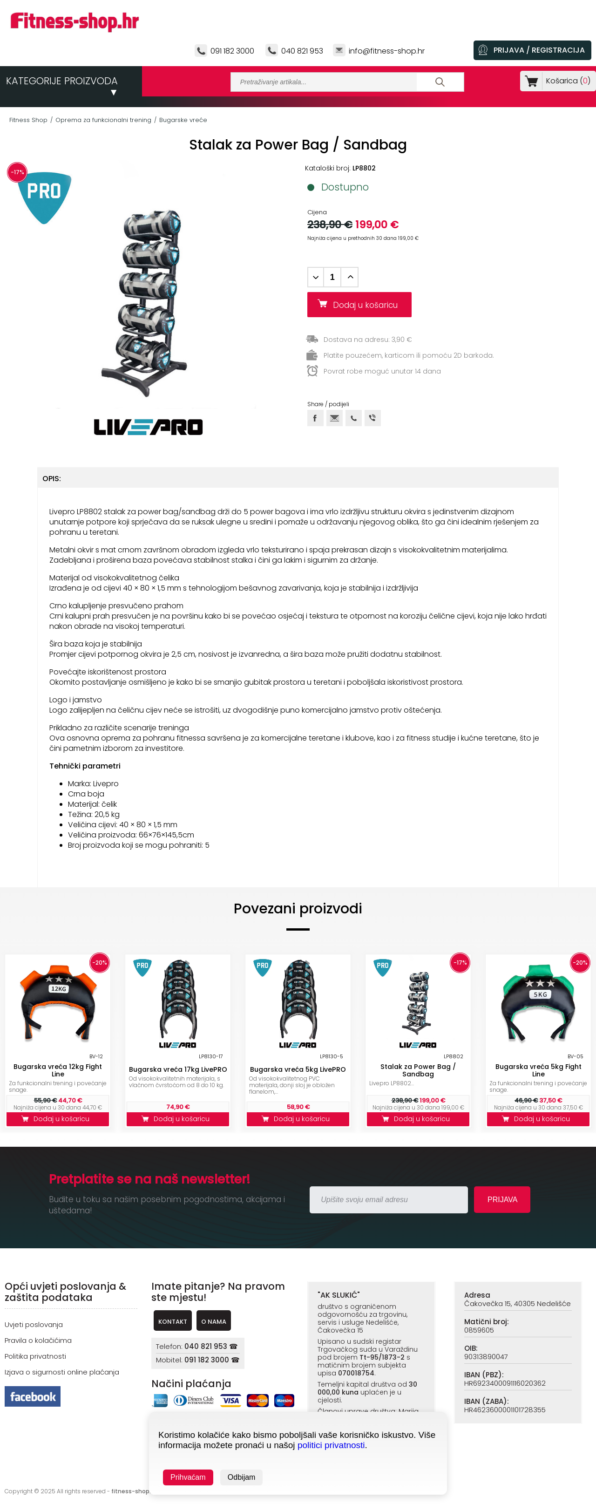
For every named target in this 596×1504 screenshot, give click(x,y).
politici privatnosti (331, 1445)
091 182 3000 (232, 51)
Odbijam (242, 1477)
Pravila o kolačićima (38, 1340)
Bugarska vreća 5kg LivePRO (298, 1069)
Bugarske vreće (183, 120)
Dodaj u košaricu (369, 305)
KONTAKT (172, 1321)
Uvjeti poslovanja (34, 1324)
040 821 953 (302, 51)
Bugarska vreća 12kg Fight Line (58, 1070)
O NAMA (213, 1321)
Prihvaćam (188, 1477)
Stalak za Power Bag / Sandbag (418, 1070)
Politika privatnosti (35, 1356)
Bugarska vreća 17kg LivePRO (178, 1069)
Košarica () (566, 80)
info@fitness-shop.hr (387, 51)
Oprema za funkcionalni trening (103, 120)
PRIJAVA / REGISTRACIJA (539, 50)
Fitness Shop (28, 120)
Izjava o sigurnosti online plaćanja (62, 1372)
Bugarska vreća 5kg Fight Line (538, 1070)
